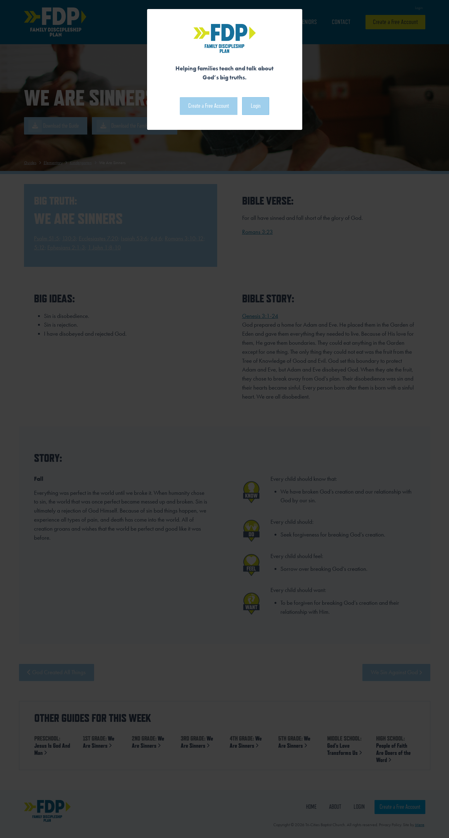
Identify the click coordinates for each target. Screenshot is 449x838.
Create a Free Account (208, 105)
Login (255, 105)
